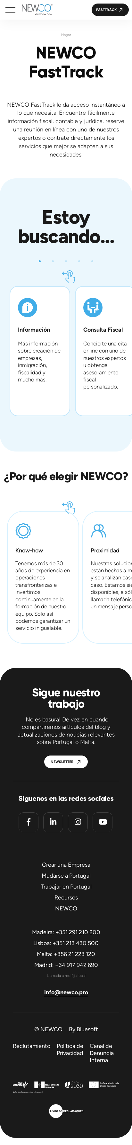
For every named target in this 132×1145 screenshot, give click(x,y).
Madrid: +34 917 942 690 (66, 965)
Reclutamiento (31, 1046)
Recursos (66, 897)
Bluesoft (87, 1029)
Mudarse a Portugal (66, 875)
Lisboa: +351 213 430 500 (66, 943)
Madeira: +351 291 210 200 (66, 932)
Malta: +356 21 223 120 (66, 954)
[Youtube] (102, 822)
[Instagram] (78, 822)
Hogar (66, 35)
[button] (10, 10)
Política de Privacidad (70, 1049)
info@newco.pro (66, 992)
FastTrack (106, 10)
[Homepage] (34, 10)
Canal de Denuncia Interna (102, 1053)
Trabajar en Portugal (66, 886)
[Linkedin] (53, 822)
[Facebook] (28, 822)
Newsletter (62, 762)
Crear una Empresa (66, 864)
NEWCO (66, 908)
